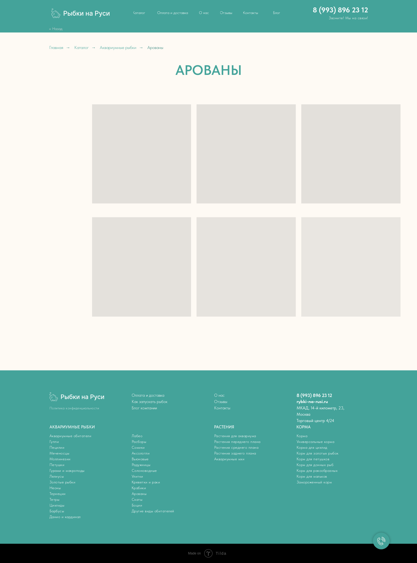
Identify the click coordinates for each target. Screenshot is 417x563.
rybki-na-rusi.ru (312, 401)
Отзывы (220, 401)
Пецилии (57, 447)
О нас (219, 395)
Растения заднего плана (235, 453)
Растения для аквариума (235, 436)
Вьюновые (140, 459)
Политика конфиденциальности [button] (74, 408)
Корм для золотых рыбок (318, 453)
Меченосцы (59, 453)
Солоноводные (144, 470)
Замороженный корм (314, 482)
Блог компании (144, 408)
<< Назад (55, 28)
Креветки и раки (146, 482)
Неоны (55, 488)
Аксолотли (141, 453)
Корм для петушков (313, 459)
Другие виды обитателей (153, 511)
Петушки (57, 465)
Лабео (137, 436)
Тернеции (57, 493)
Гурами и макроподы (67, 470)
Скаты (137, 499)
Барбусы (56, 511)
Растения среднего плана (236, 447)
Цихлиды (57, 505)
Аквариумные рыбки (118, 47)
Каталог (81, 47)
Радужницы (141, 465)
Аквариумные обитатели (70, 436)
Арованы (139, 493)
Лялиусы (56, 476)
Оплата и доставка (148, 395)
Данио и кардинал (65, 517)
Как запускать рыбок (149, 401)
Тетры (54, 499)
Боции (137, 505)
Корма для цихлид (312, 447)
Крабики (139, 488)
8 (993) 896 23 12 (340, 10)
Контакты (222, 408)
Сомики (138, 447)
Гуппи (54, 441)
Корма (302, 436)
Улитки (137, 476)
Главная (56, 47)
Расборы (139, 441)
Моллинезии (60, 459)
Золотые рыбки (62, 482)
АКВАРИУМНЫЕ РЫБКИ (72, 427)
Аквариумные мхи (229, 459)
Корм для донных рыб (315, 465)
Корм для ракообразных (317, 470)
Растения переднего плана (237, 441)
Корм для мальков (312, 476)
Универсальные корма (316, 441)
